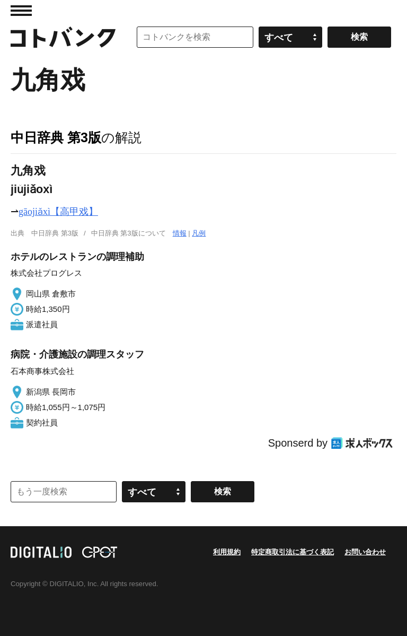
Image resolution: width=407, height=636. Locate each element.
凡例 (199, 233)
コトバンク (63, 37)
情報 (180, 233)
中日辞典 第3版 (56, 137)
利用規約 (227, 552)
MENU (21, 10)
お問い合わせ (365, 552)
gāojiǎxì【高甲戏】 (58, 211)
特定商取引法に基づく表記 (292, 552)
